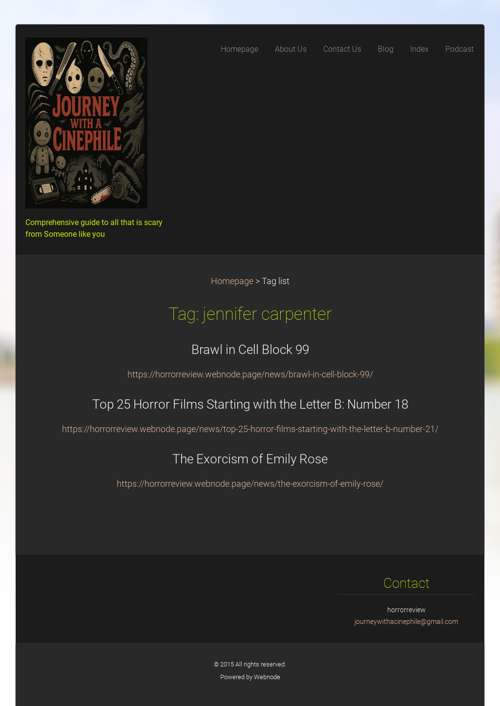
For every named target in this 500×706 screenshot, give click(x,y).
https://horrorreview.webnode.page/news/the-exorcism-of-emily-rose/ (250, 484)
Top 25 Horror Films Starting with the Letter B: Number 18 (250, 404)
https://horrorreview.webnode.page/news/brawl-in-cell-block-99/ (250, 374)
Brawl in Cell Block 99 (250, 349)
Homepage (232, 281)
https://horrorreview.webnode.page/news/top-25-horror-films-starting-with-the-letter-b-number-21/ (250, 429)
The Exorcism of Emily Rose (250, 459)
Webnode (267, 677)
